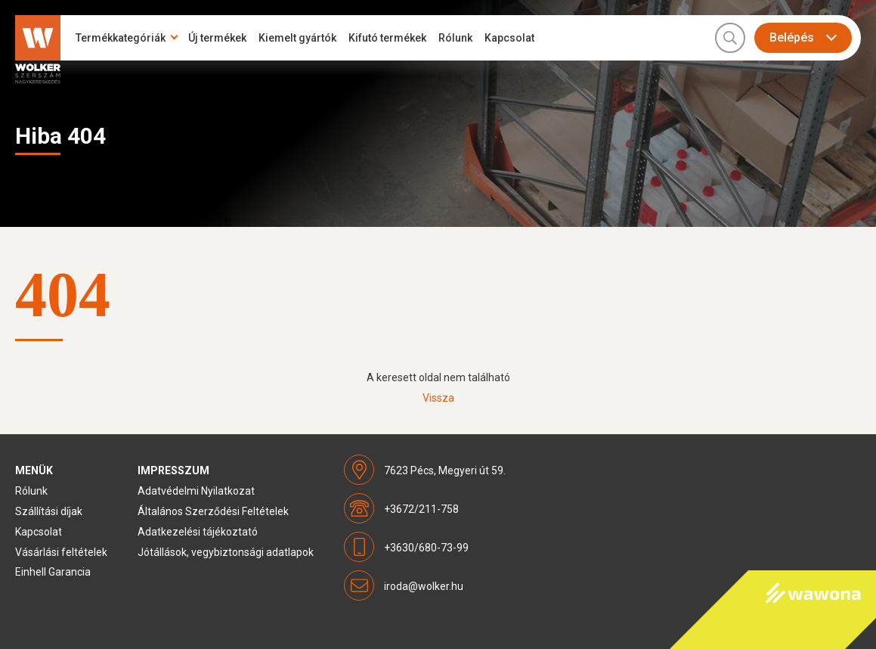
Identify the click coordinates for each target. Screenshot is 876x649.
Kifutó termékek (387, 38)
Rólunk (455, 38)
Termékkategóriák (121, 38)
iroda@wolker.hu (423, 586)
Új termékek (217, 38)
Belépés (791, 37)
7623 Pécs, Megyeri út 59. (445, 470)
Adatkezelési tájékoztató (198, 532)
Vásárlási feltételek (61, 552)
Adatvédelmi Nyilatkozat (196, 491)
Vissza (438, 398)
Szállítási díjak (48, 511)
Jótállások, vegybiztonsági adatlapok (226, 552)
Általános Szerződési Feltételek (213, 511)
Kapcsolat (509, 38)
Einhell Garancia (53, 572)
